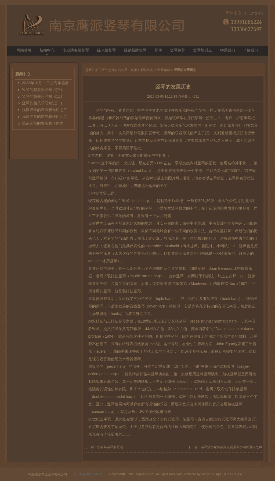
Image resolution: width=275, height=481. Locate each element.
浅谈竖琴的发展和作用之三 (44, 110)
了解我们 (250, 50)
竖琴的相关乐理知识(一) (42, 103)
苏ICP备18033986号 (88, 474)
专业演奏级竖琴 (76, 50)
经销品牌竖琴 (135, 50)
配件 (158, 50)
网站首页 (23, 50)
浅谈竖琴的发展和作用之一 (44, 123)
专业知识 (163, 70)
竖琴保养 (177, 50)
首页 (134, 70)
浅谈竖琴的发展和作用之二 (44, 116)
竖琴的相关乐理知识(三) (42, 89)
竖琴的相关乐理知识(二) (42, 96)
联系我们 (227, 50)
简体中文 (234, 13)
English (256, 13)
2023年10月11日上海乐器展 (45, 83)
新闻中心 (47, 50)
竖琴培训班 (202, 50)
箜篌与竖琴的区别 (110, 447)
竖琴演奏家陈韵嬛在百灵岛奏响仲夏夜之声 (231, 447)
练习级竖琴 (106, 50)
